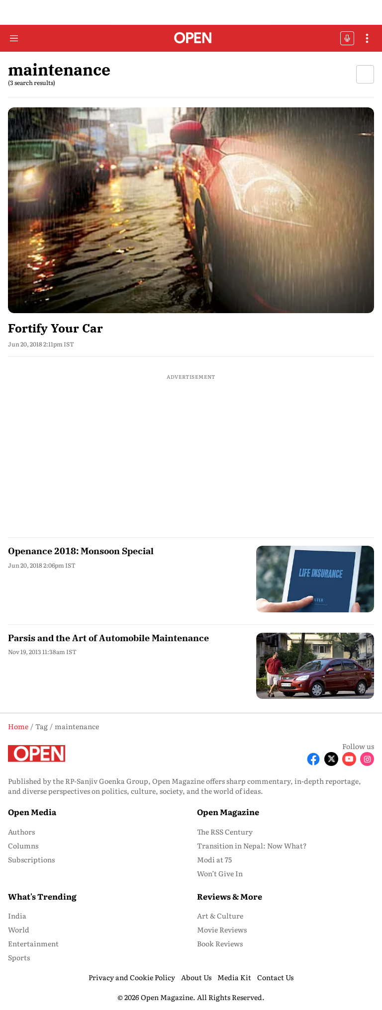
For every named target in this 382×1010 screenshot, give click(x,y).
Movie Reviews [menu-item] (222, 929)
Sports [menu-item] (19, 957)
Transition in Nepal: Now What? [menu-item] (252, 845)
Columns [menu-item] (23, 845)
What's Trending (42, 896)
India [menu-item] (17, 916)
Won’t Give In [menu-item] (220, 873)
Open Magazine (228, 812)
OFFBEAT (347, 38)
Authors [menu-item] (21, 832)
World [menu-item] (18, 929)
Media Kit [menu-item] (234, 977)
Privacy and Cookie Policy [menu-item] (132, 977)
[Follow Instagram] (367, 759)
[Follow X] (331, 759)
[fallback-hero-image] (191, 210)
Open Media (32, 812)
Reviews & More (229, 896)
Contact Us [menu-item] (275, 977)
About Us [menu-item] (196, 977)
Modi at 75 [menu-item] (214, 859)
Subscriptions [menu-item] (31, 859)
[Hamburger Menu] (14, 38)
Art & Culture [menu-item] (220, 916)
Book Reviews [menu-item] (220, 943)
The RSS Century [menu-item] (225, 832)
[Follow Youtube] (349, 759)
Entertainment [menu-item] (33, 943)
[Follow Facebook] (313, 759)
